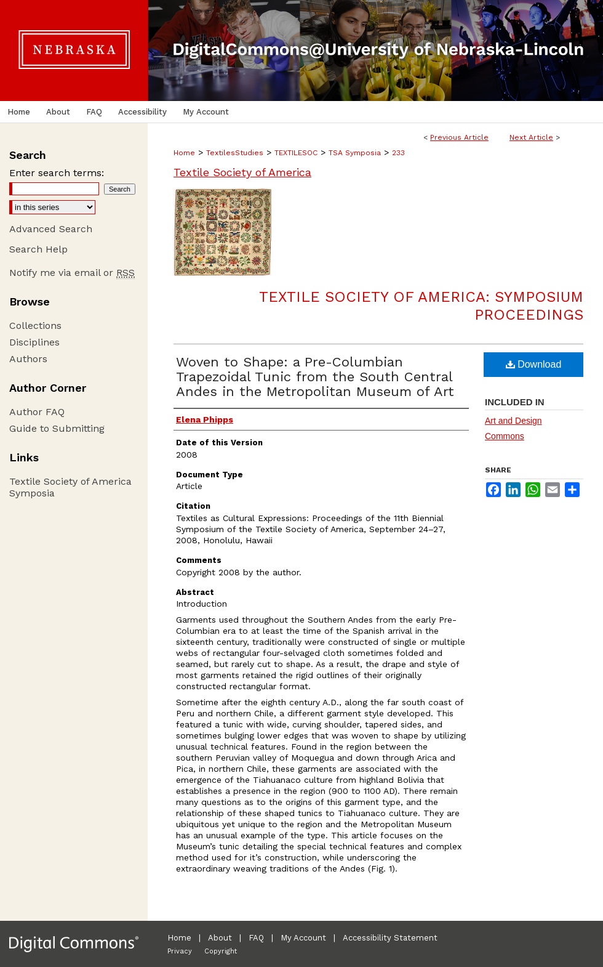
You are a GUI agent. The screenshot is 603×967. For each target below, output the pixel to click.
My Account (303, 937)
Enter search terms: (56, 173)
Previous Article (459, 137)
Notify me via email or (72, 272)
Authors (28, 359)
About (220, 937)
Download (534, 364)
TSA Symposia (355, 152)
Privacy (179, 951)
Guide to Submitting (57, 428)
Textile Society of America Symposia (70, 487)
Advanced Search (50, 229)
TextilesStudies (234, 152)
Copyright (220, 951)
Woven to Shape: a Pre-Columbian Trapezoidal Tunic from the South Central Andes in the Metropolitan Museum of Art (315, 376)
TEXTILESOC (295, 152)
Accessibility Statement (390, 937)
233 (398, 152)
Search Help (38, 249)
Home (184, 152)
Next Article (531, 137)
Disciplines (34, 342)
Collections (35, 325)
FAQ (256, 937)
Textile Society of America (242, 172)
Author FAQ (37, 412)
